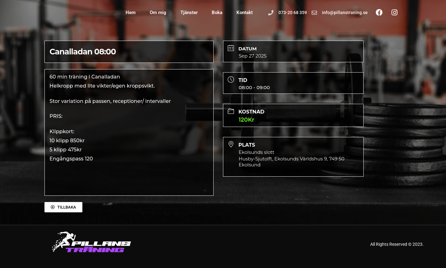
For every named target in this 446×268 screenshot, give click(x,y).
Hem (131, 12)
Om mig (158, 12)
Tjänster (189, 12)
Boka (217, 12)
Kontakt (244, 12)
